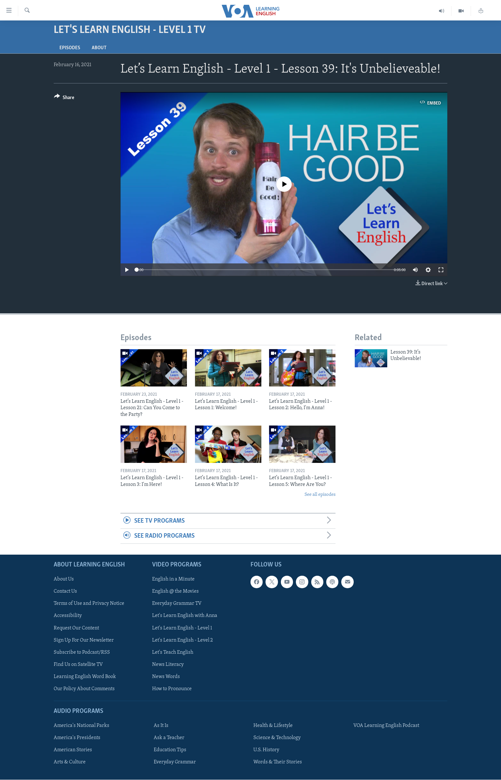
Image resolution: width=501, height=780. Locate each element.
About (99, 48)
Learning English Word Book (85, 676)
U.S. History (266, 750)
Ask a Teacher (169, 737)
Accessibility (68, 616)
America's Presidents (77, 737)
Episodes (69, 48)
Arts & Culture (70, 762)
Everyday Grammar (175, 762)
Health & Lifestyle (273, 725)
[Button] (64, 98)
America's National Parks (81, 725)
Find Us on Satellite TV (78, 664)
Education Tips (170, 750)
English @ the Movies (175, 591)
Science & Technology (277, 737)
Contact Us (65, 591)
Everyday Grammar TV (177, 603)
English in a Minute (173, 579)
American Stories (73, 750)
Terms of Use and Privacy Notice (89, 603)
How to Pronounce (172, 688)
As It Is (161, 725)
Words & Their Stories (277, 762)
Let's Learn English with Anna (184, 616)
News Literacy (168, 664)
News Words (166, 676)
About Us (64, 579)
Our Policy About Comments (84, 688)
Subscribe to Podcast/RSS (82, 652)
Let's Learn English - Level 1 (182, 628)
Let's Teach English (172, 652)
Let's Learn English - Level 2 (182, 640)
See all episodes (319, 494)
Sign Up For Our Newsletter (84, 640)
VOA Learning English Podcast (386, 725)
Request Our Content (76, 628)
